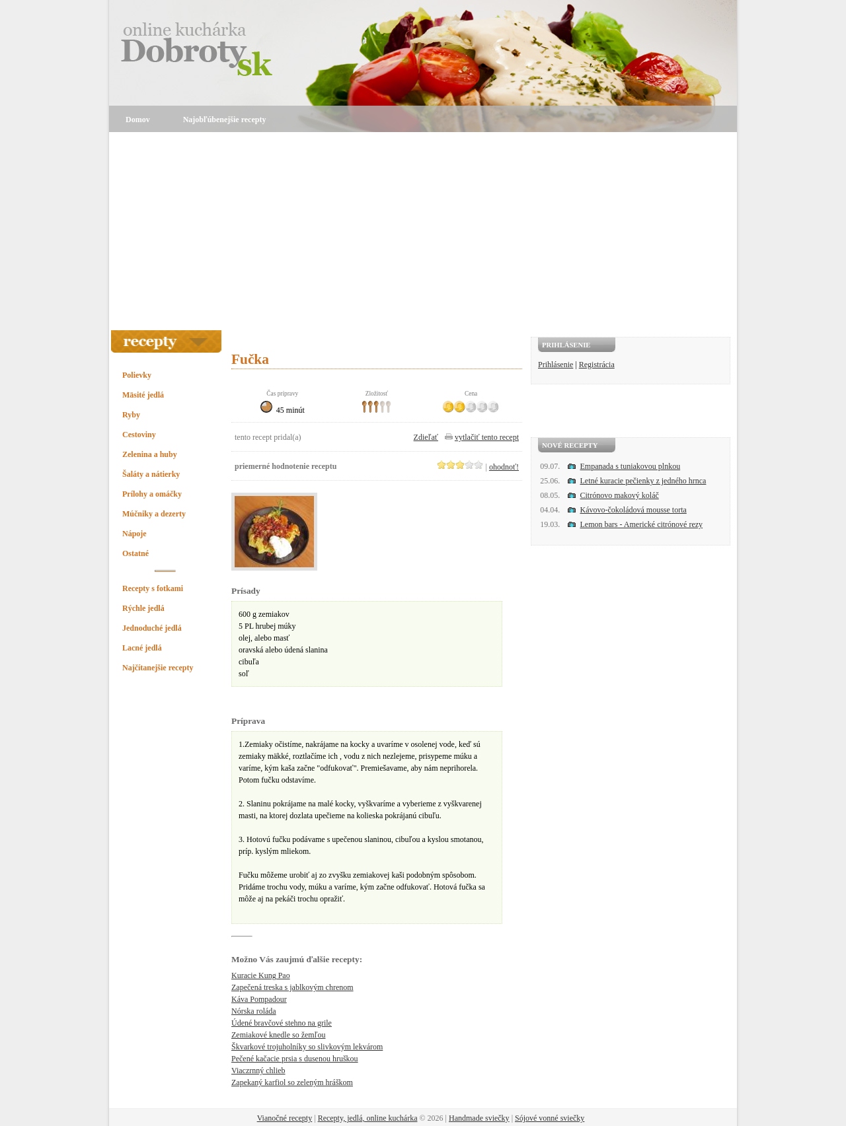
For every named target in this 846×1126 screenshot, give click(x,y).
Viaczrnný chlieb (258, 1070)
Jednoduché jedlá (152, 628)
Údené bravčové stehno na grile (281, 1023)
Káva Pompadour (259, 999)
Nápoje (134, 533)
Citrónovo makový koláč (619, 495)
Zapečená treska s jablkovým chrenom (292, 987)
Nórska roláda (253, 1011)
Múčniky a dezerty (154, 513)
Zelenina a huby (149, 454)
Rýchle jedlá (143, 608)
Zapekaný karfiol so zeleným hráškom (292, 1082)
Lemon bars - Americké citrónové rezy (641, 524)
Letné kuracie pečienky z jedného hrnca (643, 480)
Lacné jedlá (142, 647)
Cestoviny (139, 434)
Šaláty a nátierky (151, 474)
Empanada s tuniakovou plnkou (630, 466)
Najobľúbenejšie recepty (224, 119)
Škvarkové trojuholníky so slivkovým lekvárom (307, 1046)
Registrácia (597, 364)
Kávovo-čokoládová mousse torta (633, 509)
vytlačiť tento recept (487, 437)
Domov (138, 119)
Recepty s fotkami (152, 588)
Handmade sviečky (479, 1118)
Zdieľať (426, 437)
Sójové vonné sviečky (549, 1118)
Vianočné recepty (285, 1118)
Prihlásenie (555, 364)
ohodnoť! (504, 467)
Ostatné (135, 553)
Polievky (136, 375)
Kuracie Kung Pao (260, 975)
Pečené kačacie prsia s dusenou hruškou (294, 1058)
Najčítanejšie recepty (157, 667)
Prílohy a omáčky (152, 494)
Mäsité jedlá (143, 395)
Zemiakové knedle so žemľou (278, 1034)
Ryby (131, 414)
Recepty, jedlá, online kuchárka (368, 1118)
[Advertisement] (423, 231)
